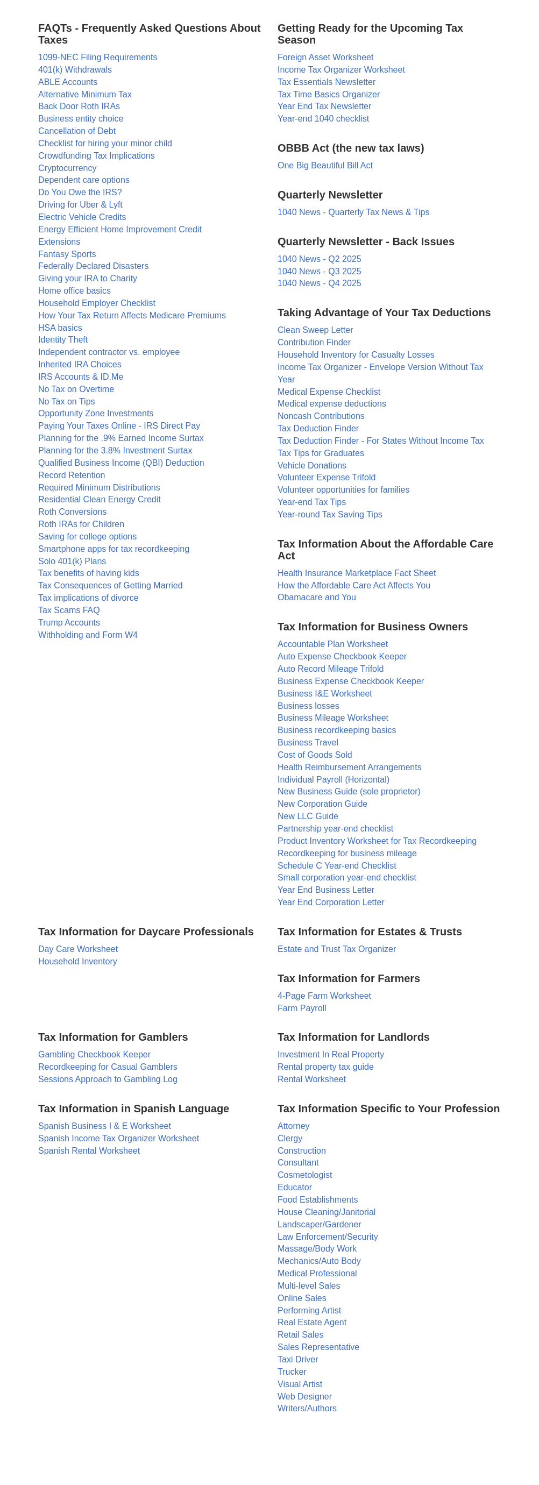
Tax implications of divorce (88, 597)
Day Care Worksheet (78, 949)
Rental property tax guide (326, 1066)
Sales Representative (318, 1347)
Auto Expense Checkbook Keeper (342, 656)
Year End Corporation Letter (331, 902)
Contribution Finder (314, 342)
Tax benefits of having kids (88, 573)
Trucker (292, 1371)
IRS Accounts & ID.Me (80, 376)
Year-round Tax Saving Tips (330, 514)
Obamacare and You (317, 597)
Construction (302, 1150)
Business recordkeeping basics (337, 730)
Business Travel (308, 742)
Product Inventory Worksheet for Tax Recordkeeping (377, 840)
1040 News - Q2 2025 (319, 259)
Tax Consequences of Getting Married (110, 585)
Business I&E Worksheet (325, 693)
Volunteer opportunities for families (343, 489)
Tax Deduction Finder (318, 428)
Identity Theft (63, 339)
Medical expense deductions (332, 403)
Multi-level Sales (309, 1285)
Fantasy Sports (67, 254)
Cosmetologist (305, 1175)
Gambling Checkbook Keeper (94, 1054)
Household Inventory (77, 961)
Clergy (290, 1138)
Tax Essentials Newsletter (326, 82)
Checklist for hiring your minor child (105, 143)
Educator (295, 1187)
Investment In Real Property (331, 1054)
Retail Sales (300, 1334)
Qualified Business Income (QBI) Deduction (121, 462)
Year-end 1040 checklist (323, 118)
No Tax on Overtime (76, 389)
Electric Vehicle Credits (82, 217)
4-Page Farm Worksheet (324, 995)
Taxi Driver (298, 1359)
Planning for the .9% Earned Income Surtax (121, 438)
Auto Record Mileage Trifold (331, 668)
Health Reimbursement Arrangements (350, 767)
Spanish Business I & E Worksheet (104, 1126)
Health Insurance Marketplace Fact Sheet (357, 573)
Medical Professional (317, 1273)
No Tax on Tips (66, 401)
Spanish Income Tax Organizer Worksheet (118, 1138)
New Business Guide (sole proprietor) (349, 791)
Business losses (308, 705)
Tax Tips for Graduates (321, 453)
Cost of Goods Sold (315, 754)
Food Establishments (318, 1199)
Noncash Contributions (321, 416)
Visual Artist (300, 1384)
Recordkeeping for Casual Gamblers (108, 1066)
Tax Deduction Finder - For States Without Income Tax (381, 440)
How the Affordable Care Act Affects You (354, 585)
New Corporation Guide (322, 803)
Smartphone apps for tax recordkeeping (113, 548)
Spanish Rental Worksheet (89, 1150)
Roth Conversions (72, 511)
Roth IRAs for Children (81, 524)
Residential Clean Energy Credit (99, 499)
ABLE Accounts (67, 82)
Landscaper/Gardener (319, 1224)
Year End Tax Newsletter (324, 106)
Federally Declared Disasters (93, 266)
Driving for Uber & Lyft (80, 204)
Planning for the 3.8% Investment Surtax (115, 450)
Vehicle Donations (312, 465)
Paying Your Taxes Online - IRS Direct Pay (119, 425)
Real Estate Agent (312, 1322)
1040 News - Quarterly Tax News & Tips (353, 212)
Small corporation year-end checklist (347, 877)
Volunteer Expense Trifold (326, 477)
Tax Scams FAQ (69, 610)
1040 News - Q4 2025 (319, 283)
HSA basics (60, 327)
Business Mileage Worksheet (333, 717)
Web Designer (305, 1396)
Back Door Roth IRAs (79, 106)
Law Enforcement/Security (328, 1236)
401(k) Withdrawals (75, 69)
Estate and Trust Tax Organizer (337, 949)
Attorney (294, 1126)
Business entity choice (80, 118)
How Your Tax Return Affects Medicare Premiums (132, 315)
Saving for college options (87, 536)
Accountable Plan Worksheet (333, 644)
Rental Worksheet (312, 1079)
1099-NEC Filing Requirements (97, 57)
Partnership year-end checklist (335, 828)
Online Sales (302, 1298)
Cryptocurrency (67, 168)
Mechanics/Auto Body (319, 1261)
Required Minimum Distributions (99, 487)
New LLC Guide (308, 816)
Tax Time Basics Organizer (329, 94)
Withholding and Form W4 (88, 635)
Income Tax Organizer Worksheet (341, 69)
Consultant (298, 1162)
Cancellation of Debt (77, 131)
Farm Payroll (302, 1008)
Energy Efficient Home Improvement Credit (120, 229)
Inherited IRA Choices (80, 364)
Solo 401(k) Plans (72, 561)
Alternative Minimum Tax (85, 94)
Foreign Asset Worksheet (325, 57)
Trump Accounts (69, 622)
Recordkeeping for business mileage (347, 853)
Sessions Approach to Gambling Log (108, 1079)
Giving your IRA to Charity (87, 278)
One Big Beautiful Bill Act (325, 165)
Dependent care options (84, 179)
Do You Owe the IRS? (80, 192)
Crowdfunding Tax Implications (96, 155)
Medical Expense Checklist (329, 391)
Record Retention (71, 475)
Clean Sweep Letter (315, 330)
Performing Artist (309, 1310)
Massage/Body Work (317, 1248)
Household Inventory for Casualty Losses (356, 354)
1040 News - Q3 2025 (319, 271)
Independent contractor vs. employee (109, 352)
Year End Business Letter (326, 889)
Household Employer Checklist (96, 303)
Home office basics (74, 290)
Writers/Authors (307, 1408)
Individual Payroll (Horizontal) (333, 779)
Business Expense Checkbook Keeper (351, 681)
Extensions (59, 241)
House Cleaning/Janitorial (326, 1212)
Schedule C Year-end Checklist (337, 865)
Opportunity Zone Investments (95, 413)
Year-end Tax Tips (312, 502)
